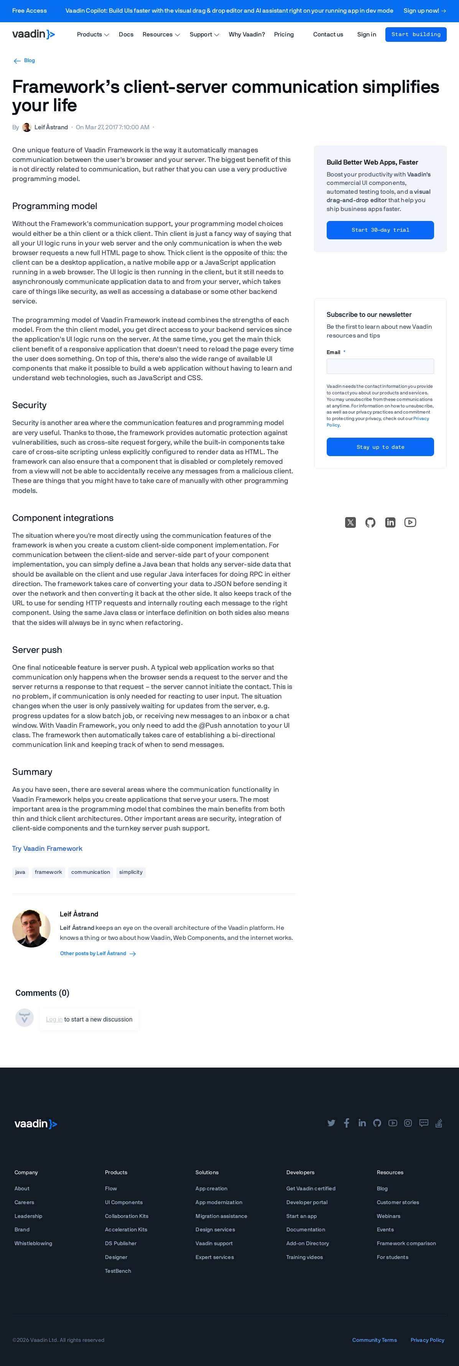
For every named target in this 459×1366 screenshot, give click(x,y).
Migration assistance (221, 1216)
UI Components (124, 1202)
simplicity (131, 872)
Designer (116, 1257)
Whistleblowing (33, 1243)
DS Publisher (121, 1243)
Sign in (366, 34)
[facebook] (346, 1124)
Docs (126, 34)
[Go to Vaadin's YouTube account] (410, 522)
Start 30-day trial (380, 230)
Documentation (305, 1230)
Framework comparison (406, 1243)
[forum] (423, 1124)
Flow (111, 1188)
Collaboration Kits (126, 1216)
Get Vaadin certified (311, 1188)
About (22, 1188)
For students (392, 1257)
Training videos (304, 1257)
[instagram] (408, 1124)
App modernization (219, 1202)
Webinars (388, 1216)
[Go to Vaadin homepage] (33, 34)
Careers (24, 1202)
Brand (22, 1230)
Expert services (215, 1257)
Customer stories (398, 1202)
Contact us (328, 34)
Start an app (301, 1216)
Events (385, 1230)
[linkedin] (390, 522)
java (20, 872)
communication (90, 872)
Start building (416, 34)
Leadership (29, 1216)
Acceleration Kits (126, 1230)
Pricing (284, 34)
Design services (215, 1230)
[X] (350, 522)
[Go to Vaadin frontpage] (35, 1124)
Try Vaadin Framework (47, 848)
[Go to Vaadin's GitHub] (370, 522)
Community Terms (374, 1340)
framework (48, 872)
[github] (377, 1124)
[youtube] (392, 1124)
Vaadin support (214, 1243)
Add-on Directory (307, 1243)
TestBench (118, 1271)
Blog (24, 61)
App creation (211, 1188)
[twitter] (331, 1124)
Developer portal (307, 1202)
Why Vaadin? (247, 34)
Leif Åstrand (79, 914)
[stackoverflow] (439, 1124)
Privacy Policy (427, 1340)
